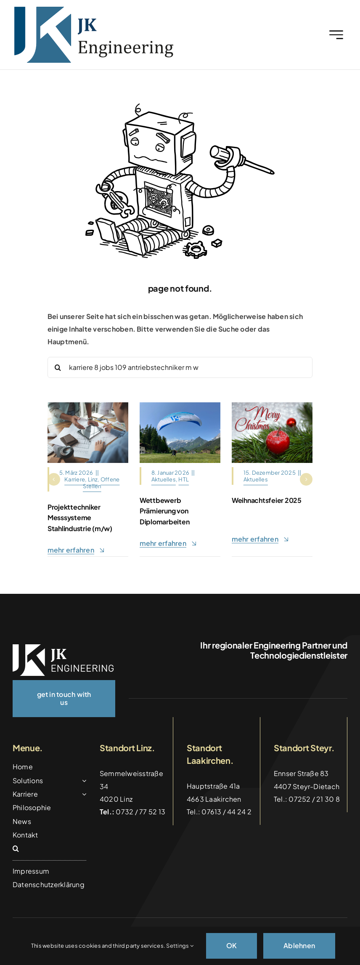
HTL (183, 479)
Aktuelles (163, 479)
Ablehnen (299, 945)
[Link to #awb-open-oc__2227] (336, 34)
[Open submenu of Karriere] (82, 794)
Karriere (74, 479)
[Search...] (180, 367)
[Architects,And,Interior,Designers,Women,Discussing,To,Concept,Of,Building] (88, 405)
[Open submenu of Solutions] (82, 780)
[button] (54, 479)
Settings (179, 945)
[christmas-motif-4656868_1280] (272, 405)
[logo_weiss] (63, 647)
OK (231, 945)
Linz (93, 479)
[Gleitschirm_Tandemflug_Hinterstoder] (180, 405)
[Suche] (58, 367)
